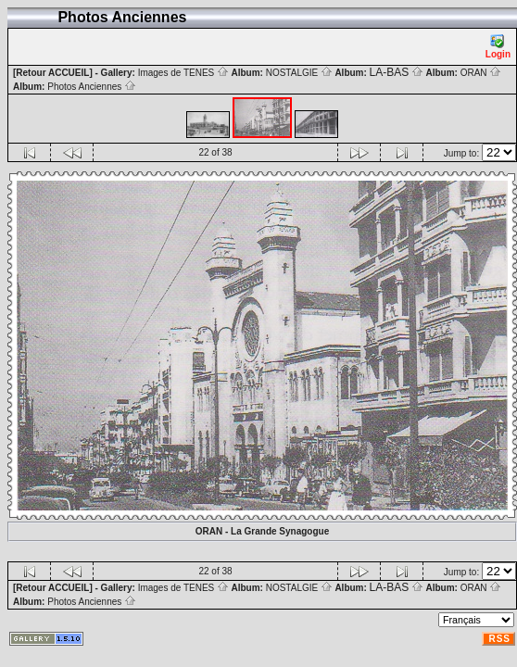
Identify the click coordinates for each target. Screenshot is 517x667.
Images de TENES (183, 73)
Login (498, 46)
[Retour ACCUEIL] (53, 73)
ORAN (481, 73)
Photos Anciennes (91, 87)
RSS (499, 639)
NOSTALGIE (299, 73)
